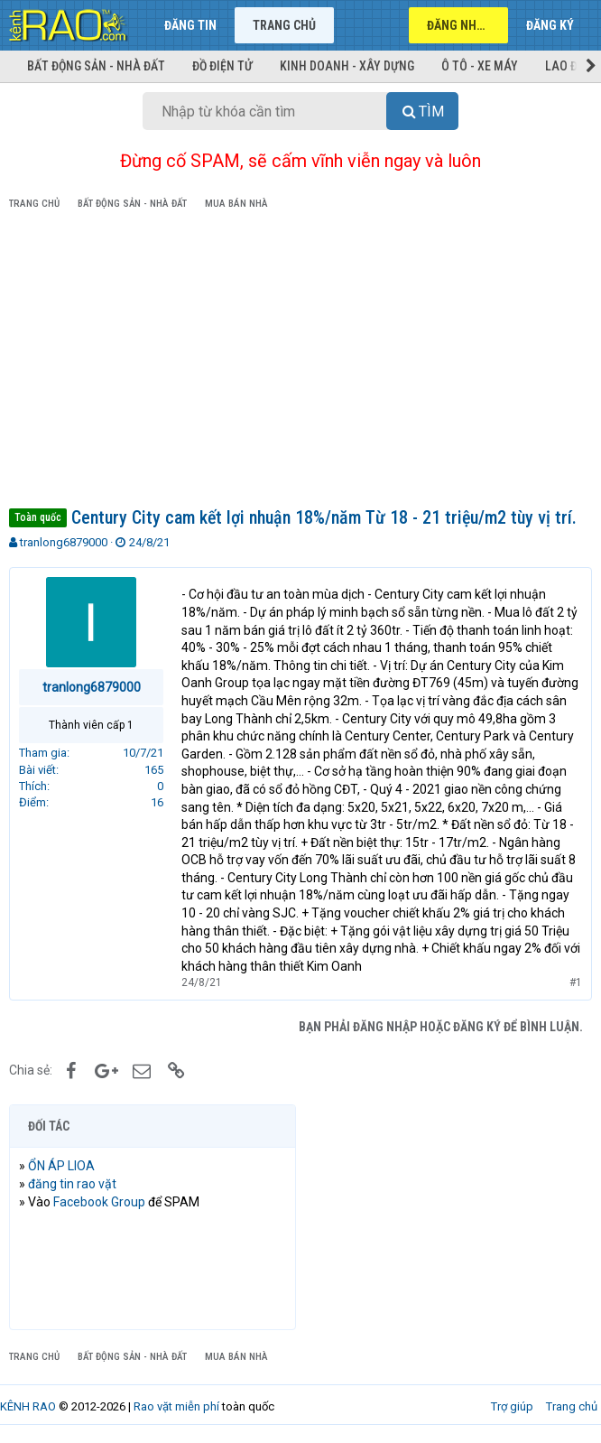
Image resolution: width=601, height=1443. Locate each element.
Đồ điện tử (222, 66)
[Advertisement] (300, 362)
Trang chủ (284, 25)
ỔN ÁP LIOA (61, 1166)
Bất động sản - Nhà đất (96, 66)
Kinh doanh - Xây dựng (347, 66)
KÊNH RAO (28, 1406)
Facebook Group (99, 1202)
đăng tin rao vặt (72, 1184)
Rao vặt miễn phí (176, 1406)
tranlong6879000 (63, 542)
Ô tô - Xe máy (479, 66)
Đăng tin (190, 25)
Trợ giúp (512, 1406)
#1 (575, 982)
